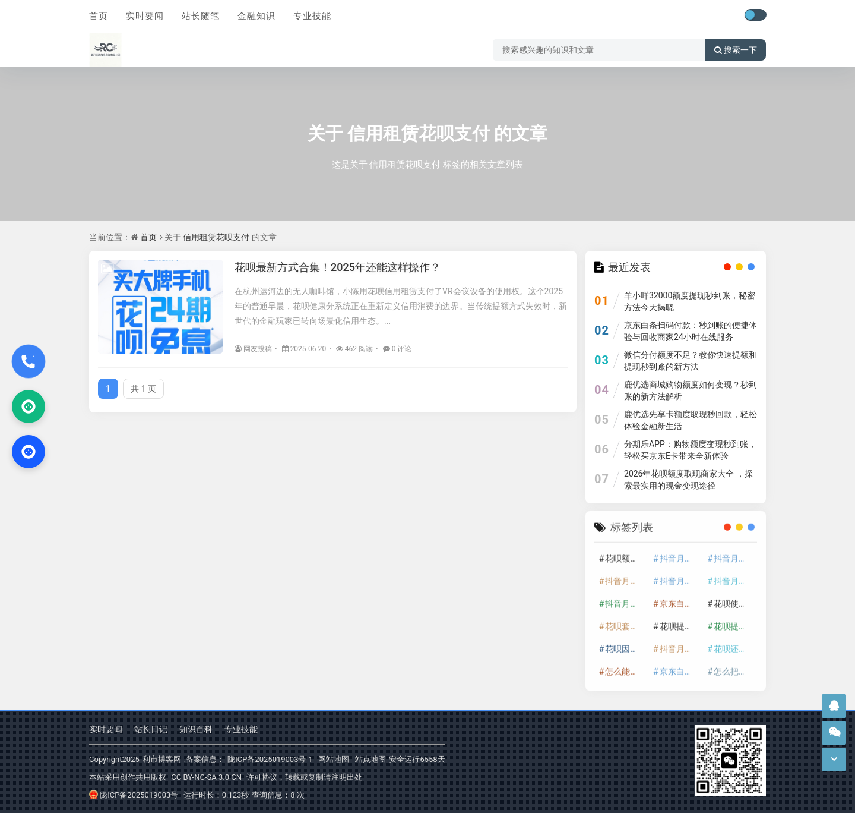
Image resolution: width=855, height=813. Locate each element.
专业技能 (312, 16)
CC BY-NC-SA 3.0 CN (206, 777)
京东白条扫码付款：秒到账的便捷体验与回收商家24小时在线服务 (690, 331)
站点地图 (370, 759)
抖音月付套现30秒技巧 (734, 576)
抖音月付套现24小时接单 (680, 553)
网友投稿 (253, 349)
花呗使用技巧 (734, 598)
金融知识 (257, 16)
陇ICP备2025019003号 (133, 794)
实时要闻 (145, 16)
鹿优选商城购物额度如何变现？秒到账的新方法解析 (690, 390)
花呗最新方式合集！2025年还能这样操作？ (338, 267)
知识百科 (196, 729)
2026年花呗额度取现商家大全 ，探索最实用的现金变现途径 (688, 479)
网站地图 (333, 759)
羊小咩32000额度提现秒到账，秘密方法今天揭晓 (689, 301)
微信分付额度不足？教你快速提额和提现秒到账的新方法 (690, 360)
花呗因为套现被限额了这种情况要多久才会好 (626, 643)
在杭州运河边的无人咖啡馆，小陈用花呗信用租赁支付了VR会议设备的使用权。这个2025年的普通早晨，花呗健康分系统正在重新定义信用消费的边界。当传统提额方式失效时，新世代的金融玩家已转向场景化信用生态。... (401, 306)
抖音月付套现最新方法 (626, 598)
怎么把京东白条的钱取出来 (734, 666)
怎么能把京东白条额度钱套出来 (626, 666)
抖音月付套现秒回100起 (680, 643)
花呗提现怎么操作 (734, 621)
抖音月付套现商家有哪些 (680, 576)
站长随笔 (201, 16)
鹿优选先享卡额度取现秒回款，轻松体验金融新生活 (690, 420)
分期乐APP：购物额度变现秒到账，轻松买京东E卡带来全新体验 (690, 450)
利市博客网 (161, 759)
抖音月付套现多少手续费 (626, 576)
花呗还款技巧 (734, 643)
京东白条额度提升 (680, 598)
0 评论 (397, 349)
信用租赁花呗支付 (418, 133)
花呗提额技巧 (680, 621)
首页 (98, 16)
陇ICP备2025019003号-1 (269, 759)
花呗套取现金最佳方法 (626, 621)
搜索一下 (735, 50)
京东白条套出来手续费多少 (680, 666)
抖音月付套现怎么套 (734, 553)
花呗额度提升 (626, 553)
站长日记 (150, 729)
